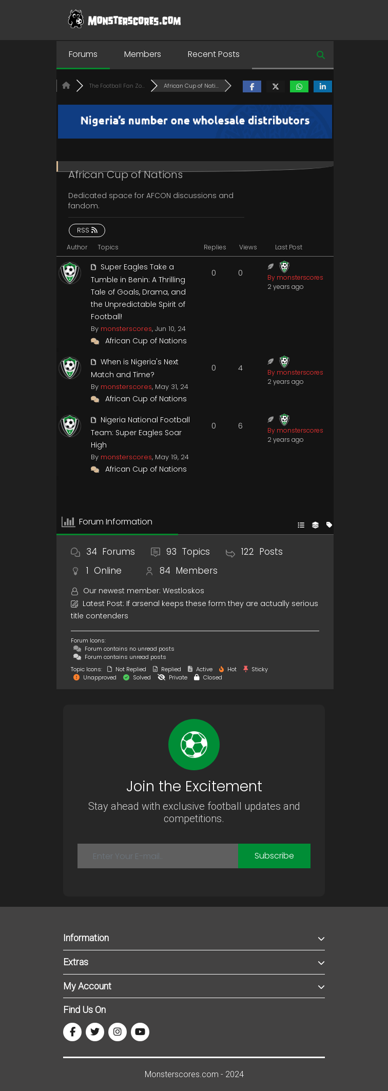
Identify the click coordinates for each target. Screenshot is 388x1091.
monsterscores (126, 329)
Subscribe (274, 856)
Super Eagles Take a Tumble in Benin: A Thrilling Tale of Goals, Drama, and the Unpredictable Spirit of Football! (138, 292)
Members (142, 54)
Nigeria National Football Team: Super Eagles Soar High (140, 432)
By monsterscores (295, 277)
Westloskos (183, 591)
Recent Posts (214, 54)
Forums (83, 54)
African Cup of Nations (146, 341)
